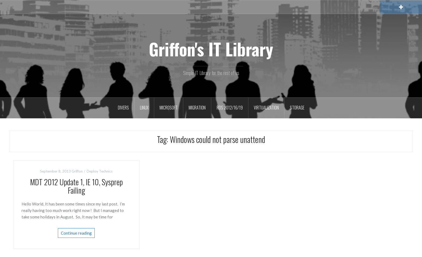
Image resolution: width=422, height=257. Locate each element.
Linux (144, 107)
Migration (197, 107)
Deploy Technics (99, 171)
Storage (297, 107)
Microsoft (169, 107)
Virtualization (266, 107)
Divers (123, 107)
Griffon (77, 171)
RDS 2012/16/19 (230, 107)
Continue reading (76, 233)
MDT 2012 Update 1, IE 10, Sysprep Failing (76, 186)
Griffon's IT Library (211, 48)
